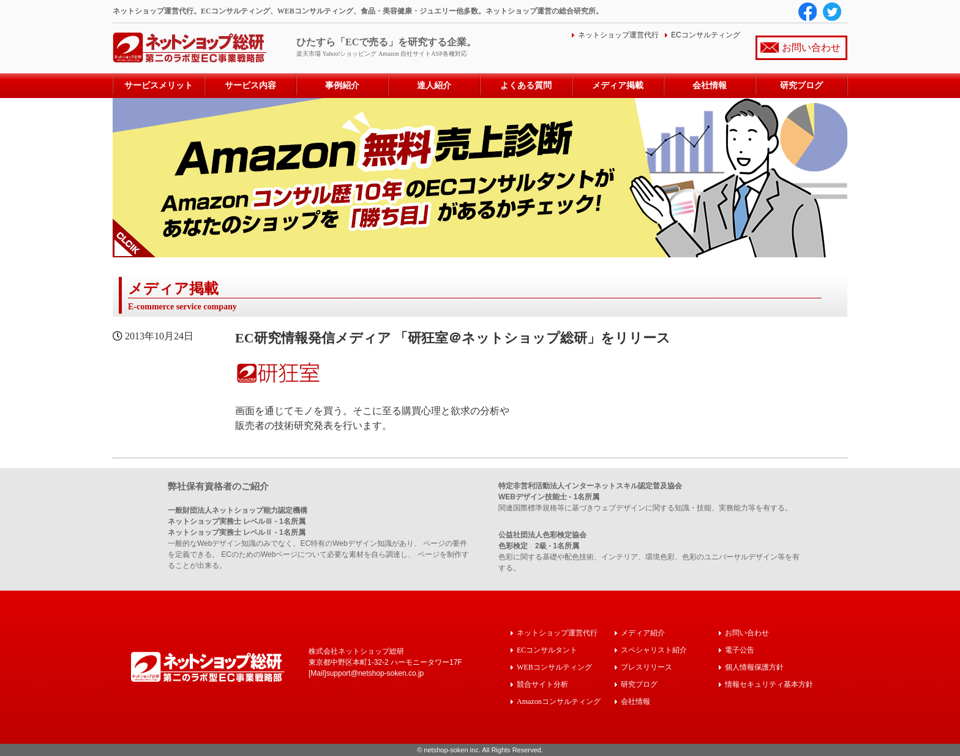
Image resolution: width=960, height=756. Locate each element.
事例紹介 (342, 85)
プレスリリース (646, 667)
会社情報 (709, 85)
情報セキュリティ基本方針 (769, 684)
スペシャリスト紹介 (654, 650)
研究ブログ (801, 85)
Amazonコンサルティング (559, 701)
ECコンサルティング (705, 35)
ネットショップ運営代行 (618, 35)
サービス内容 (250, 85)
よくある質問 (526, 85)
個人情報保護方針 (754, 667)
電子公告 (739, 650)
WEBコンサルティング (554, 667)
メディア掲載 (617, 85)
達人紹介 (434, 85)
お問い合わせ (811, 47)
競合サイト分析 (542, 684)
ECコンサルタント (547, 650)
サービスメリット (158, 85)
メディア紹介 (643, 633)
